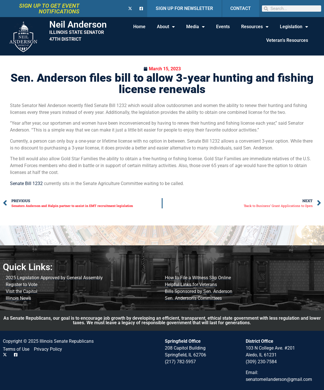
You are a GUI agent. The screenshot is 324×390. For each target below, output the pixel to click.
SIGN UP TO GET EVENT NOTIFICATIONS (49, 8)
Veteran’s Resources (287, 40)
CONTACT (240, 8)
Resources (254, 27)
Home (139, 26)
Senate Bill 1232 (26, 183)
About (166, 27)
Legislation (294, 27)
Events (223, 26)
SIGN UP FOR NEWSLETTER (184, 8)
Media (195, 27)
